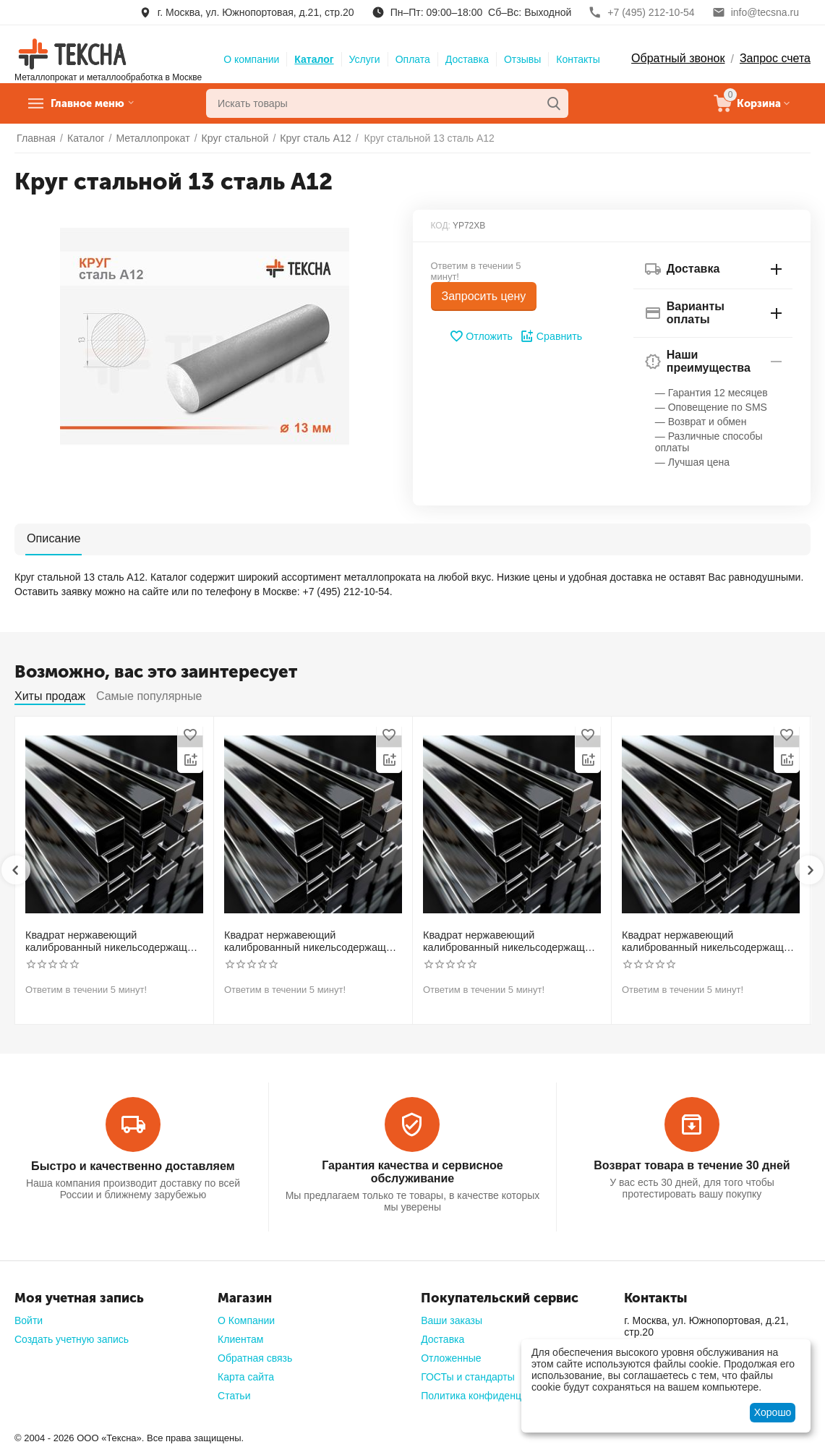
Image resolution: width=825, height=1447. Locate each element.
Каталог (313, 59)
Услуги (364, 59)
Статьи (234, 1395)
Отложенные (451, 1357)
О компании (251, 59)
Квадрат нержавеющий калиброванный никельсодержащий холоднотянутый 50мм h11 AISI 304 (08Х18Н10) (706, 941)
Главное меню (96, 103)
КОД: (440, 226)
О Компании (246, 1320)
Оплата (413, 59)
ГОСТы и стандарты (468, 1376)
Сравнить (550, 336)
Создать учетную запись (71, 1338)
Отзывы (522, 59)
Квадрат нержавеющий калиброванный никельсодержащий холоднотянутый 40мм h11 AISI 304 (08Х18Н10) (507, 941)
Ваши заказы (451, 1320)
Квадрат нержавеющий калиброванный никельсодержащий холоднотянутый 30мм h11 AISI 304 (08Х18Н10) (109, 941)
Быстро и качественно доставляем (133, 1164)
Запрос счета (775, 58)
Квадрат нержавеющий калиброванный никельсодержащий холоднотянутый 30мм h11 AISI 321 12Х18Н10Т (308, 941)
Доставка (467, 59)
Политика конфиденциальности (495, 1395)
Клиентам (240, 1338)
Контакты (577, 59)
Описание (52, 538)
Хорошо (773, 1412)
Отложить (481, 336)
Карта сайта (246, 1376)
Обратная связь (255, 1357)
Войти (28, 1320)
